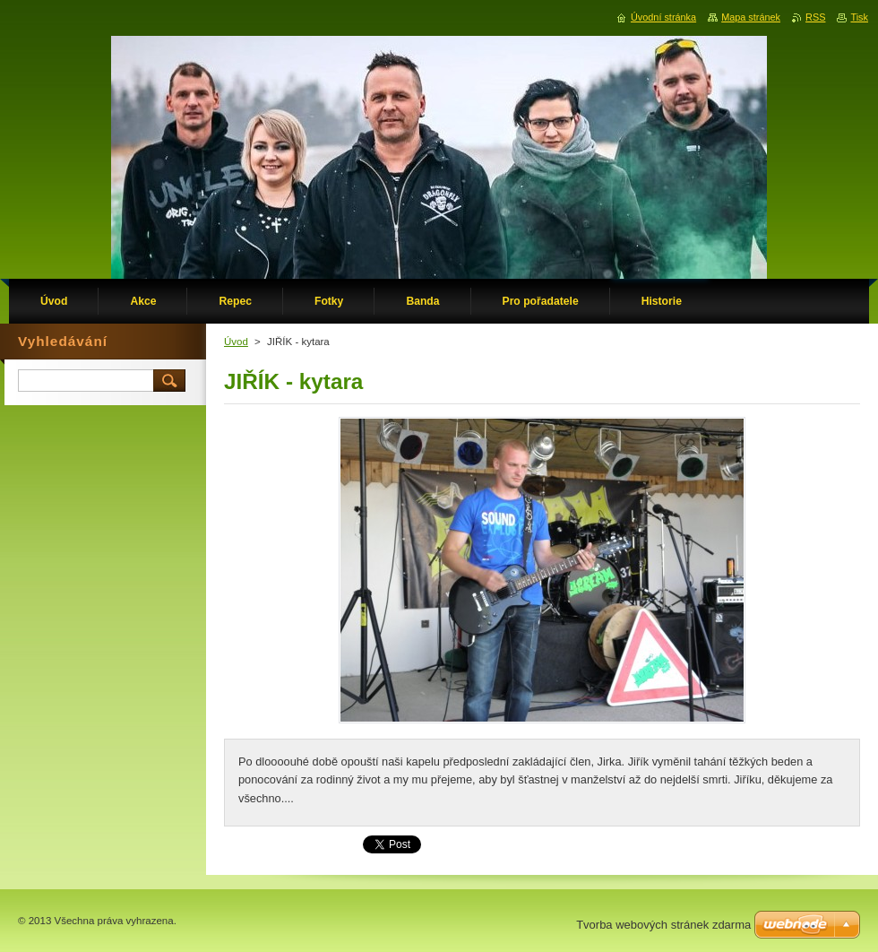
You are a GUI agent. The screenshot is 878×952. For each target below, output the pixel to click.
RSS (815, 17)
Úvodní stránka (663, 17)
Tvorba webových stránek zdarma (663, 924)
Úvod (236, 341)
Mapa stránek (750, 17)
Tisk (859, 17)
